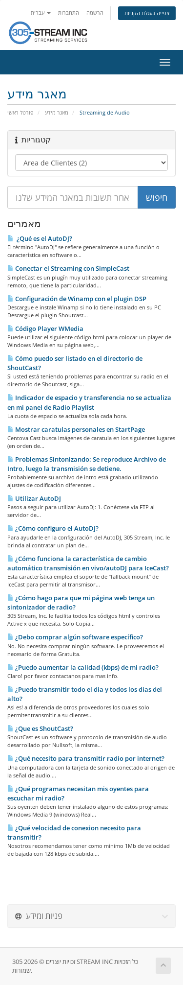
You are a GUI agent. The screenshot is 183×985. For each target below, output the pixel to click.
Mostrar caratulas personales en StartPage (76, 429)
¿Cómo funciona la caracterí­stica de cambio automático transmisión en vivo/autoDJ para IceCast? (88, 563)
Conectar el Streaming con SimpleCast (68, 268)
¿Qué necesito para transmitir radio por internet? (85, 758)
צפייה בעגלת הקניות (146, 13)
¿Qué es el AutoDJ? (39, 238)
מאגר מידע (56, 112)
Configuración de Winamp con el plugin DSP (76, 298)
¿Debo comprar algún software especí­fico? (75, 637)
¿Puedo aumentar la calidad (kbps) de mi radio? (83, 667)
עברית (41, 12)
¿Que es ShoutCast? (40, 728)
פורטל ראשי (20, 112)
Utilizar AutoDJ (34, 498)
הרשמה (94, 12)
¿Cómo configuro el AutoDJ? (53, 528)
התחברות (68, 12)
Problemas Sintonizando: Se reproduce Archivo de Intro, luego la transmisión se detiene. (86, 464)
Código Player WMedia (45, 328)
